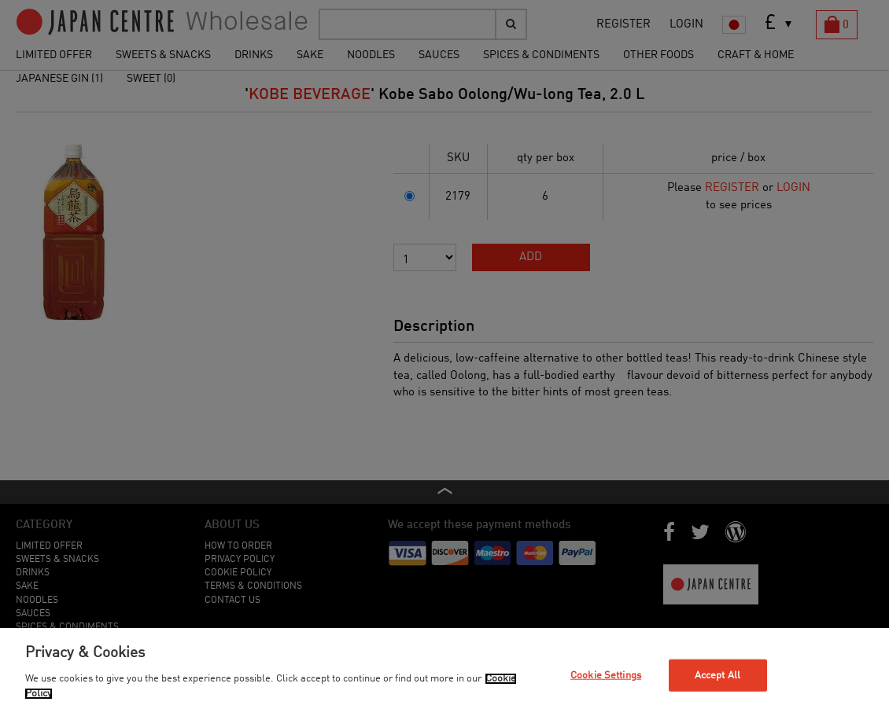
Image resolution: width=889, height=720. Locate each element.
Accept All (717, 675)
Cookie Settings (605, 675)
